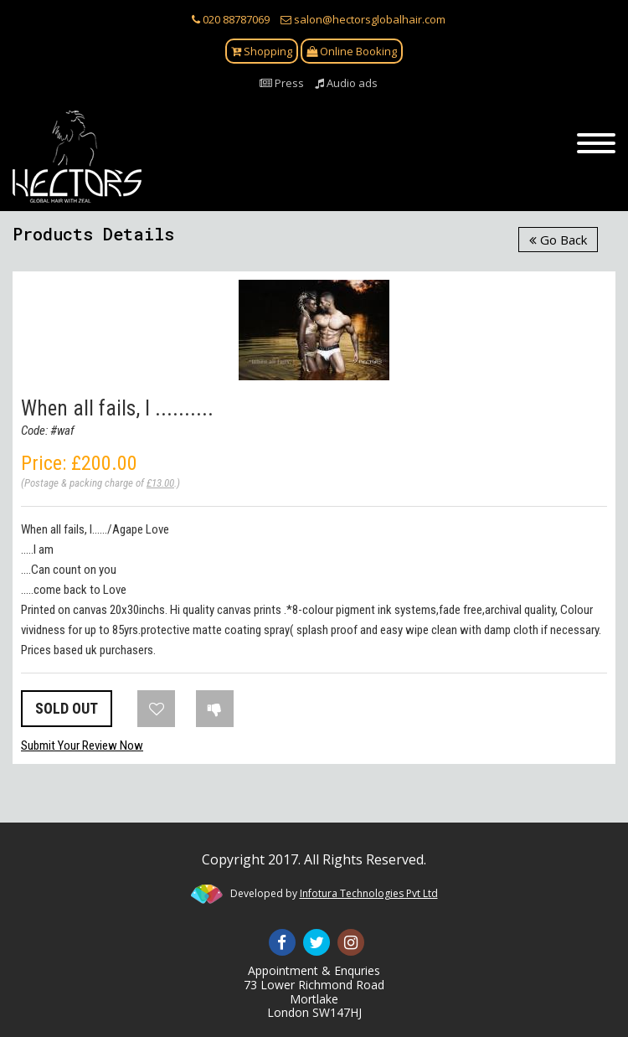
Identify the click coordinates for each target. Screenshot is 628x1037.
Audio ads (346, 82)
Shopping (261, 51)
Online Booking (351, 51)
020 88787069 (231, 19)
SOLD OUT (66, 708)
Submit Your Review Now (82, 745)
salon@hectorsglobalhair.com (363, 19)
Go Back (558, 239)
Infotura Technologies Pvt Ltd (369, 893)
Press (282, 82)
